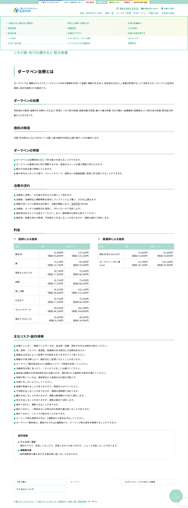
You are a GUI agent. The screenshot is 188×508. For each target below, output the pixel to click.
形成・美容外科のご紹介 (91, 13)
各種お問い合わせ (149, 8)
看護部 (127, 2)
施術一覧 (109, 13)
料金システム (140, 13)
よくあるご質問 (123, 13)
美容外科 (101, 2)
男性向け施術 (168, 13)
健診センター (114, 2)
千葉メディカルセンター (50, 2)
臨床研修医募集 (140, 2)
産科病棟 (90, 2)
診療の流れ (154, 13)
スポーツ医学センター (73, 2)
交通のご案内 (167, 8)
